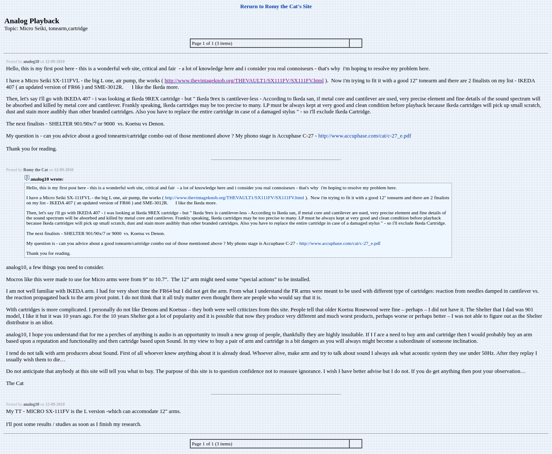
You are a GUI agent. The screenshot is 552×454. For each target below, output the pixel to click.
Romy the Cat (35, 169)
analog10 (31, 61)
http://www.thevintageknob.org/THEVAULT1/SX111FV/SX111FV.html (234, 197)
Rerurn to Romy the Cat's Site (276, 6)
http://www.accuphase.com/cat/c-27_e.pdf (364, 136)
